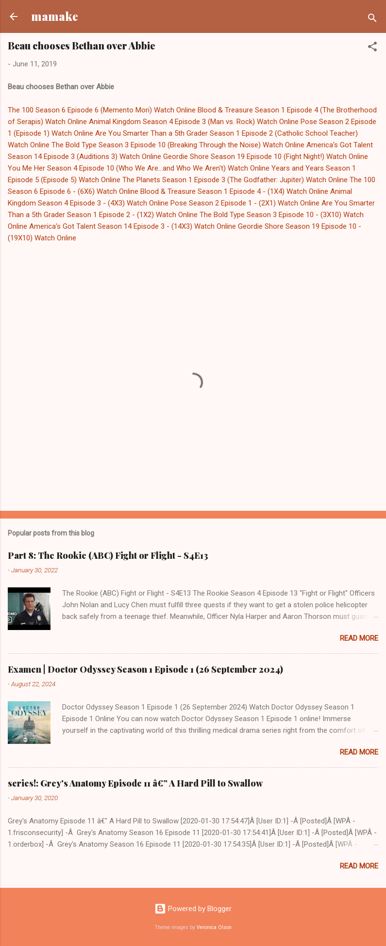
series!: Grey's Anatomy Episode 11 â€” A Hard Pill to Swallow (135, 783)
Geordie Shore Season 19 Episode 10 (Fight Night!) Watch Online (265, 156)
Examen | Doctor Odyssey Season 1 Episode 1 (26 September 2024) (145, 669)
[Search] (372, 19)
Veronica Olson (214, 927)
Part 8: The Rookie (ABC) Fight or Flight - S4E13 (108, 555)
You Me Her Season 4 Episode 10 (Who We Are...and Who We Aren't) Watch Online (138, 168)
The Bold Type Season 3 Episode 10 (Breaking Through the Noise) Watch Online (177, 145)
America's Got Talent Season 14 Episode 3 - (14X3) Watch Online (132, 226)
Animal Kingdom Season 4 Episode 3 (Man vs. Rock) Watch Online (194, 121)
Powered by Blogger (193, 908)
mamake (54, 16)
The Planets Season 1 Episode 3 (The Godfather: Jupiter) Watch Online (235, 179)
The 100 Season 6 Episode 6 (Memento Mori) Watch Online (102, 110)
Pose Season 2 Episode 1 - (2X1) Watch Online (244, 203)
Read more (359, 638)
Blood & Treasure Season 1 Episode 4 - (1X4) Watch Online (234, 191)
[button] (372, 48)
